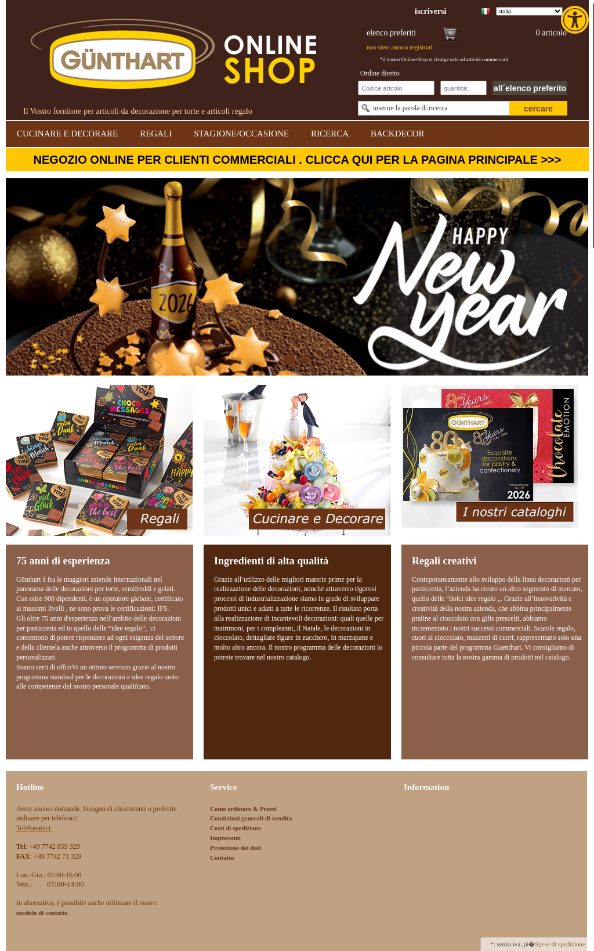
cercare (538, 108)
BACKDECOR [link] (398, 133)
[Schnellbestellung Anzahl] (463, 88)
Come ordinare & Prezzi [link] (243, 808)
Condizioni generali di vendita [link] (251, 818)
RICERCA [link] (330, 133)
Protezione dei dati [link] (235, 847)
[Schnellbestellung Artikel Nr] (396, 88)
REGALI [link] (156, 133)
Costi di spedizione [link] (235, 827)
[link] (576, 19)
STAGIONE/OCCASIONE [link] (241, 133)
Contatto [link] (222, 857)
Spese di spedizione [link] (560, 944)
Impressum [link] (225, 837)
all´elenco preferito (530, 88)
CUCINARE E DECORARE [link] (67, 133)
